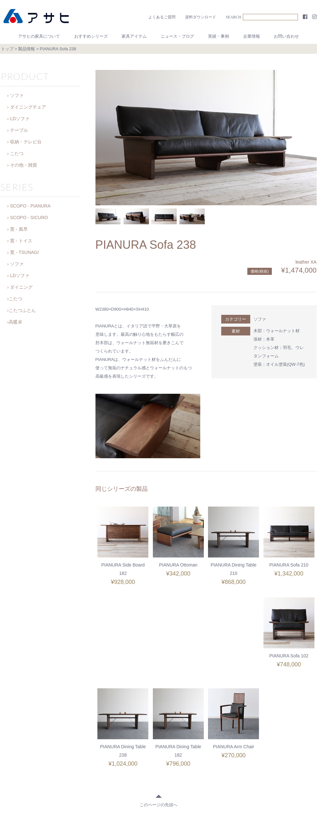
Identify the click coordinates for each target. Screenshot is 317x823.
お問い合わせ (286, 36)
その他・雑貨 (23, 165)
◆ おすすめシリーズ (120, 775)
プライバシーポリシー (206, 788)
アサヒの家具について (39, 36)
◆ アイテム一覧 (162, 775)
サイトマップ (247, 788)
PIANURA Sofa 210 (288, 564)
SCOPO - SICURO (29, 217)
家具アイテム (134, 36)
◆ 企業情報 (273, 775)
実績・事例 (218, 36)
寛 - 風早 (18, 229)
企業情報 (251, 36)
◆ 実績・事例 (241, 775)
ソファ (259, 319)
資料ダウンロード (200, 17)
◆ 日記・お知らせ (202, 775)
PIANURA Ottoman (178, 564)
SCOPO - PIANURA (30, 205)
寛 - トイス (21, 240)
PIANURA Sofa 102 (123, 655)
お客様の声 (56, 788)
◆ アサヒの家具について (69, 775)
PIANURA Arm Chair (289, 655)
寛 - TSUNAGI (24, 252)
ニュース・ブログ (177, 36)
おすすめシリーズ (91, 36)
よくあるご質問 (161, 17)
